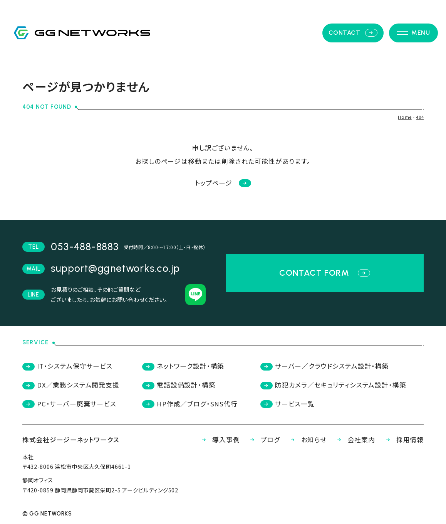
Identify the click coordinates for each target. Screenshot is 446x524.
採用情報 (403, 439)
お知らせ (307, 439)
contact (353, 33)
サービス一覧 (287, 403)
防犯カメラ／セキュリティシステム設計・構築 (333, 384)
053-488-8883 (84, 247)
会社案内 (354, 439)
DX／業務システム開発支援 (70, 384)
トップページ (223, 182)
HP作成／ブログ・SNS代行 (190, 403)
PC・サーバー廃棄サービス (69, 403)
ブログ (263, 439)
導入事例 (219, 439)
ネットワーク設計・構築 (183, 366)
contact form (324, 273)
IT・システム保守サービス (67, 366)
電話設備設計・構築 (179, 384)
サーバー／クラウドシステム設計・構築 (324, 366)
